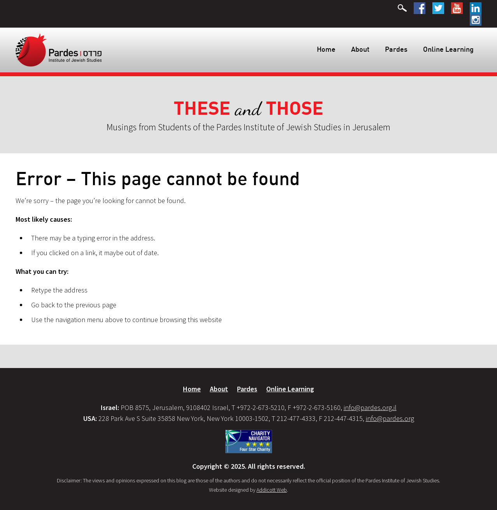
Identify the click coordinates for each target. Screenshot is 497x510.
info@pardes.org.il (370, 407)
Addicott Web (271, 489)
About (360, 49)
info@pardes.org (390, 418)
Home (326, 49)
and (248, 109)
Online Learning (448, 49)
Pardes (396, 49)
